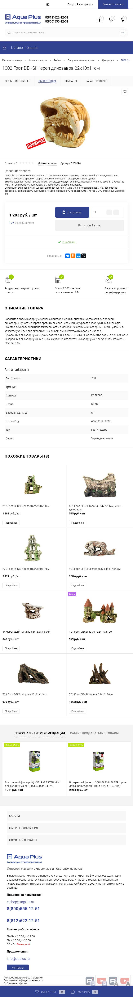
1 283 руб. (33, 515)
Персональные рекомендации (40, 733)
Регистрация (85, 4)
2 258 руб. (78, 789)
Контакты (18, 967)
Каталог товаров (20, 48)
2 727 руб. (33, 578)
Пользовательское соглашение (22, 977)
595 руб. (100, 515)
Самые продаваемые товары (94, 733)
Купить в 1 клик (89, 225)
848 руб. (33, 641)
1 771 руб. (14, 789)
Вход (71, 4)
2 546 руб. (100, 578)
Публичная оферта (15, 983)
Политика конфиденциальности (23, 980)
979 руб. (100, 641)
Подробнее (11, 522)
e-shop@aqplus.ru (20, 902)
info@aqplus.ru (18, 959)
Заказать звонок (113, 4)
